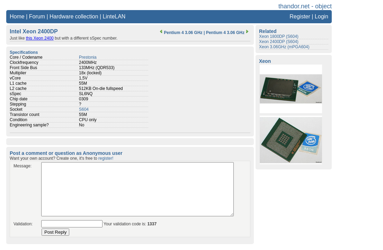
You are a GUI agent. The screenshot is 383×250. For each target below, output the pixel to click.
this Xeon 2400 (40, 38)
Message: (23, 166)
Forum (37, 16)
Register (300, 16)
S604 (84, 109)
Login (321, 16)
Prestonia (88, 57)
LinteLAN (114, 16)
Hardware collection (74, 16)
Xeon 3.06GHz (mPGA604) (284, 46)
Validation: (23, 224)
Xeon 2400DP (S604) (279, 41)
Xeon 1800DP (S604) (279, 36)
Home (17, 16)
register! (105, 158)
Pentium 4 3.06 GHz (180, 32)
